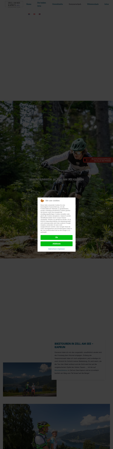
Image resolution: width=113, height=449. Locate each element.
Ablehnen (57, 244)
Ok (56, 237)
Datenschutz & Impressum (56, 249)
